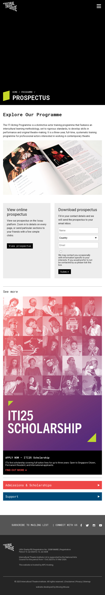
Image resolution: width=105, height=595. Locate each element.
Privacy (79, 581)
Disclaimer (69, 581)
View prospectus (20, 245)
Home (15, 92)
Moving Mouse (62, 587)
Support (11, 496)
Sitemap (87, 581)
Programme (27, 92)
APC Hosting (47, 565)
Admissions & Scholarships (28, 485)
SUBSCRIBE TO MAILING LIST (30, 525)
